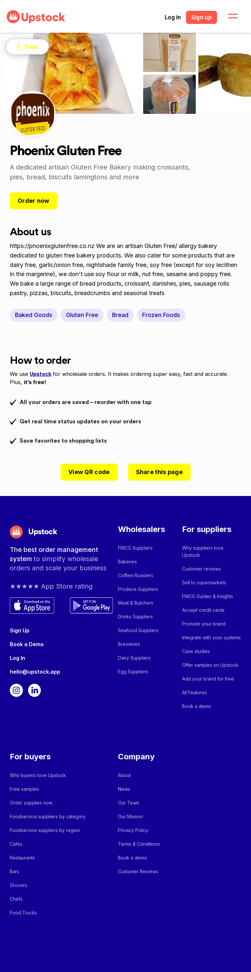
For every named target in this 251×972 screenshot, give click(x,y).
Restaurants (22, 857)
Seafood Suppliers (138, 630)
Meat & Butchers (135, 603)
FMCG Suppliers (135, 548)
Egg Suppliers (133, 671)
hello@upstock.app (35, 671)
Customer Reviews (138, 871)
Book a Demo (27, 644)
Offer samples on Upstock (210, 665)
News (124, 789)
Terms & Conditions (139, 844)
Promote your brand (204, 624)
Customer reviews (201, 569)
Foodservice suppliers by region (45, 830)
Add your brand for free (208, 678)
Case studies (196, 651)
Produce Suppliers (138, 589)
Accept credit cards (203, 610)
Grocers (18, 885)
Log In (17, 658)
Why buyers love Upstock (38, 775)
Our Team (128, 802)
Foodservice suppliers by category (48, 816)
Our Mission (130, 816)
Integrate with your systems (211, 637)
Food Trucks (23, 912)
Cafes (16, 844)
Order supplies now (31, 802)
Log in (173, 17)
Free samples (24, 789)
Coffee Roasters (135, 575)
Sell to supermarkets (204, 582)
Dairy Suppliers (134, 658)
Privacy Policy (133, 830)
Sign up (201, 17)
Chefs (16, 899)
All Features (194, 692)
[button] (229, 16)
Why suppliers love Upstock (203, 551)
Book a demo (196, 706)
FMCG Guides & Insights (207, 596)
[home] (36, 16)
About (124, 775)
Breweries (129, 644)
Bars (14, 871)
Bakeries (127, 561)
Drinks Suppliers (135, 616)
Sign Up (19, 630)
